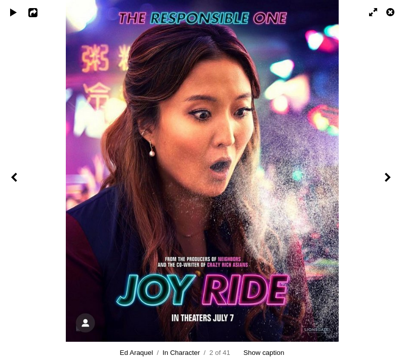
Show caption (264, 352)
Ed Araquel (136, 352)
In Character (181, 352)
